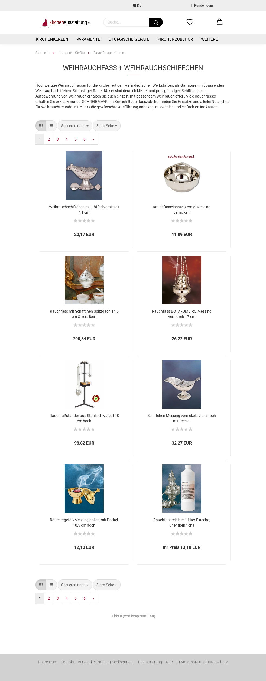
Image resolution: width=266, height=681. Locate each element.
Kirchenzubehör (175, 39)
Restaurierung (150, 662)
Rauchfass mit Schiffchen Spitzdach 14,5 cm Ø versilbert (84, 313)
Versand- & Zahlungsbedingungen (106, 662)
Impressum (47, 662)
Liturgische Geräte (129, 39)
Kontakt (67, 662)
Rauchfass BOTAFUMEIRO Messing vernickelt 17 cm (182, 313)
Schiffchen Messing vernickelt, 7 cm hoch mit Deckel (181, 417)
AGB (169, 662)
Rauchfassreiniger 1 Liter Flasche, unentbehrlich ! (181, 522)
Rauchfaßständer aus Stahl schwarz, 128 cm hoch (84, 417)
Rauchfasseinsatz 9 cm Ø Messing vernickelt (181, 209)
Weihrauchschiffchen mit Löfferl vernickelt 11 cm (84, 209)
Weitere (209, 39)
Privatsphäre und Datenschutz (202, 662)
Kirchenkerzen (52, 39)
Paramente (88, 39)
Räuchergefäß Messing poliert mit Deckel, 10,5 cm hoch (84, 522)
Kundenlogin (202, 5)
